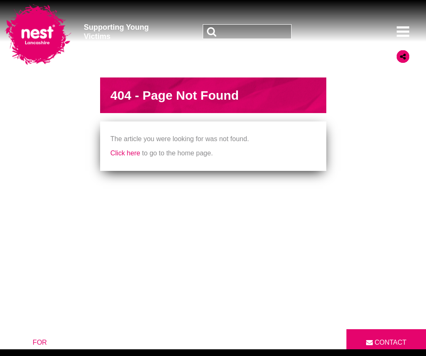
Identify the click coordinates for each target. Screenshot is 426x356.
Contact (386, 342)
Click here (125, 153)
